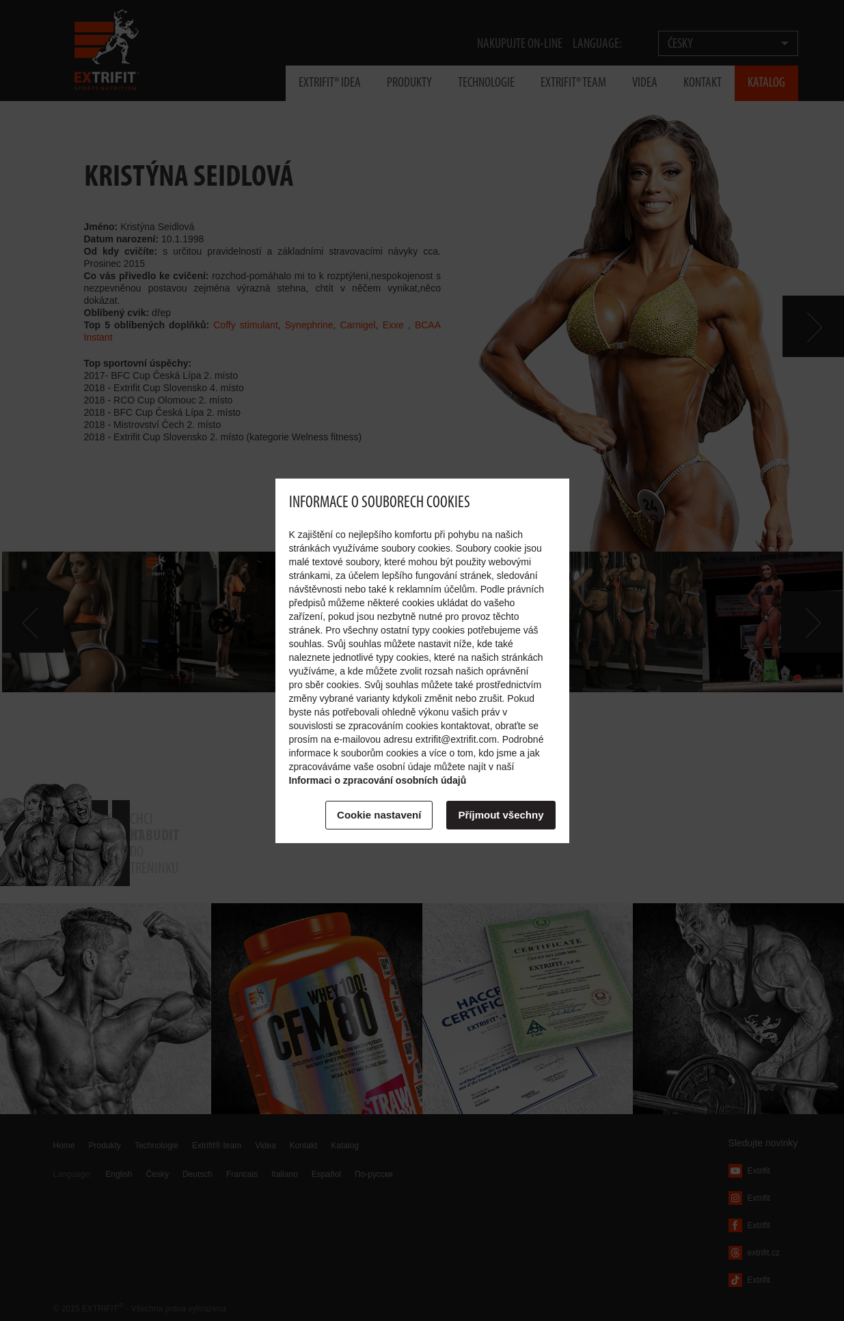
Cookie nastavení (379, 815)
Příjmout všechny (500, 815)
